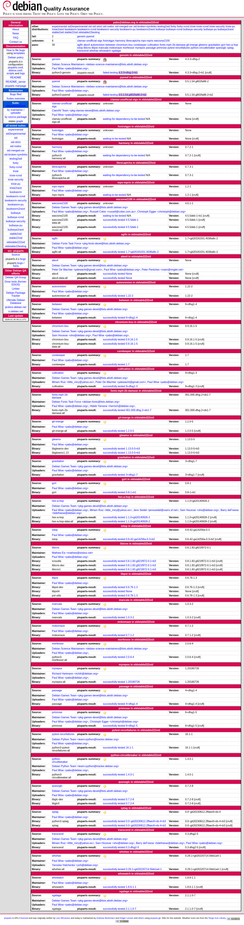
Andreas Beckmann (105, 918)
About (15, 29)
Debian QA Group (15, 277)
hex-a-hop (232, 44)
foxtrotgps (108, 40)
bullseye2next (16, 229)
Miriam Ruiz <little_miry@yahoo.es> (73, 382)
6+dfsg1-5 (132, 725)
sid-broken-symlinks (15, 154)
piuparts (8, 918)
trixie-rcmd (16, 175)
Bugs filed (15, 94)
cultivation (153, 44)
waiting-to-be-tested (114, 138)
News (15, 33)
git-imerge (192, 44)
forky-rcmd (16, 167)
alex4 (87, 44)
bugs (23, 259)
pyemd (90, 36)
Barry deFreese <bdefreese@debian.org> (160, 843)
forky (16, 163)
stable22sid (15, 238)
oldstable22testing (15, 246)
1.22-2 (129, 295)
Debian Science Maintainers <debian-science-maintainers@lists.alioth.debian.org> (100, 64)
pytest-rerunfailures (179, 47)
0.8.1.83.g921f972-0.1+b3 (141, 561)
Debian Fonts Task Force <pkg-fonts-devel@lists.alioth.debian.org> (91, 243)
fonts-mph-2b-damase (173, 44)
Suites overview (16, 98)
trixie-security (15, 179)
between (111, 44)
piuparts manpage (15, 85)
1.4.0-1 (130, 774)
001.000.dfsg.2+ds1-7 (138, 410)
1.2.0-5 (130, 430)
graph (19, 121)
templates (19, 53)
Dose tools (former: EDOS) (16, 283)
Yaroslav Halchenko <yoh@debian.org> (75, 865)
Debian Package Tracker (15, 294)
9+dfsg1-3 (132, 386)
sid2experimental (16, 133)
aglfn (80, 44)
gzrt (223, 44)
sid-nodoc (15, 146)
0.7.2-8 (130, 799)
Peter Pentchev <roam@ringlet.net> (163, 269)
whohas (93, 50)
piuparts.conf (15, 67)
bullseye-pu (15, 225)
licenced (24, 918)
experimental (15, 129)
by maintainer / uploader (15, 111)
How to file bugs (15, 50)
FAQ (15, 37)
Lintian (16, 288)
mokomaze (115, 47)
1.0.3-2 (130, 617)
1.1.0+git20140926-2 (138, 517)
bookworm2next (15, 208)
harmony (120, 40)
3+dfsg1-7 (132, 474)
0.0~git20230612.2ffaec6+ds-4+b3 (146, 821)
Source (15, 254)
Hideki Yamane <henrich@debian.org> (112, 406)
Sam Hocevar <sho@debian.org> (71, 335)
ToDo (16, 266)
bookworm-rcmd (15, 196)
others (141, 918)
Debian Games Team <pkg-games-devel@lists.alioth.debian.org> (90, 207)
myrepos (140, 47)
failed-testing (110, 72)
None (129, 273)
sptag (230, 47)
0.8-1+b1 (131, 492)
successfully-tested (114, 219)
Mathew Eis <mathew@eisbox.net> (72, 552)
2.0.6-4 (130, 657)
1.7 (127, 364)
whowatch (105, 50)
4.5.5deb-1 (132, 219)
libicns (87, 47)
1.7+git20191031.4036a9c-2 (142, 251)
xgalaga (116, 50)
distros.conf (15, 70)
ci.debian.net (15, 311)
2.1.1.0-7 (131, 908)
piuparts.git (155, 918)
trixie (16, 171)
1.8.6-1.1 (131, 887)
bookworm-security (16, 200)
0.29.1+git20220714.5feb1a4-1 (144, 869)
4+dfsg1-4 (132, 703)
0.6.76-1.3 (132, 587)
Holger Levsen (126, 918)
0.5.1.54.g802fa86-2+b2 (132, 94)
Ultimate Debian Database (15, 301)
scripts (10, 73)
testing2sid (15, 158)
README (15, 77)
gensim (81, 36)
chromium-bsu (124, 44)
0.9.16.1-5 (132, 339)
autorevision (98, 44)
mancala (103, 47)
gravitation (214, 44)
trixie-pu (15, 183)
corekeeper (140, 44)
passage (151, 47)
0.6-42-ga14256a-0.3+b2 (140, 539)
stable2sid (16, 233)
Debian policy (16, 57)
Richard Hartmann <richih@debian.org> (75, 673)
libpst (95, 47)
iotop (80, 47)
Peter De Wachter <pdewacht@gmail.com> (77, 269)
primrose (162, 47)
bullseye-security (15, 221)
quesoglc (221, 47)
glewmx (203, 44)
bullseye (16, 213)
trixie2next (16, 188)
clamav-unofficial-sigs (89, 40)
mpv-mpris (147, 40)
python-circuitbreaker (203, 47)
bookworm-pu (16, 204)
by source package (16, 117)
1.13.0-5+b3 (133, 448)
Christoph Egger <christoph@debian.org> (161, 211)
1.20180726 (133, 681)
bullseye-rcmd (16, 217)
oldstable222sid (16, 106)
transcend (83, 50)
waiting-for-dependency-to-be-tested (124, 119)
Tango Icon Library (217, 918)
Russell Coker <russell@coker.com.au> (113, 211)
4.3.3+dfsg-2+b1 (128, 72)
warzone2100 (162, 40)
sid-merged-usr (16, 150)
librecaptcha (133, 40)
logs (22, 73)
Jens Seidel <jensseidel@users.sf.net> (156, 510)
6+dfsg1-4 (132, 317)
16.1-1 (129, 747)
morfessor (128, 47)
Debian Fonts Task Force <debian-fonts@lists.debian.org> (86, 401)
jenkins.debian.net (15, 307)
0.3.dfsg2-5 (132, 847)
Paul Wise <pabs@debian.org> (70, 68)
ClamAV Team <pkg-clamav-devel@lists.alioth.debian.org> (86, 110)
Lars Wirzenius (63, 918)
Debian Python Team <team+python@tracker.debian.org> (85, 739)
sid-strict (16, 142)
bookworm (16, 192)
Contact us (15, 41)
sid (15, 137)
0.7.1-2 (130, 635)
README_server (16, 81)
